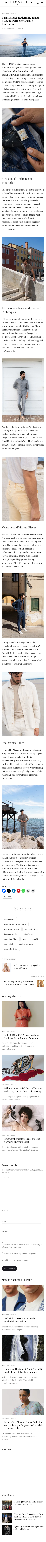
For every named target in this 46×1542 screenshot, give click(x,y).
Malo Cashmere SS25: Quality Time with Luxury (27, 967)
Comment (5, 1177)
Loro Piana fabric (10, 939)
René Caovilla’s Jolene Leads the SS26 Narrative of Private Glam (22, 1140)
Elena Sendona (8, 29)
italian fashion (28, 934)
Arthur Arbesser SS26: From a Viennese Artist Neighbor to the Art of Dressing (23, 1090)
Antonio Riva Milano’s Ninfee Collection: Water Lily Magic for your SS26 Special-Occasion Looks (24, 1425)
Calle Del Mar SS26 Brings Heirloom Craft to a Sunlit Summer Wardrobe (21, 1036)
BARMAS (10, 64)
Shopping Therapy (9, 14)
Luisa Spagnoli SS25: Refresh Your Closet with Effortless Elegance (19, 983)
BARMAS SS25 (9, 919)
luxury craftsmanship (31, 939)
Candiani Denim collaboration (15, 924)
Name (5, 1210)
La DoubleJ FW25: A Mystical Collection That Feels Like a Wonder (28, 1503)
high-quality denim (31, 929)
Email (4, 1221)
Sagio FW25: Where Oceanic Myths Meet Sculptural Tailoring (28, 1527)
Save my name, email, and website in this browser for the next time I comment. (22, 1245)
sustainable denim (10, 949)
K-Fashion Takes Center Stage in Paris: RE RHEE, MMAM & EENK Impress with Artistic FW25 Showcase (28, 1517)
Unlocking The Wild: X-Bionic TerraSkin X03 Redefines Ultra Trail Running (23, 1370)
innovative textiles (10, 934)
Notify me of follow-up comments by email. (20, 1253)
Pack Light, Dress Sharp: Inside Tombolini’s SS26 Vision (19, 1320)
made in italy (8, 944)
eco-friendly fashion (11, 929)
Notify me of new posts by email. (16, 1260)
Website (5, 1231)
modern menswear (26, 944)
